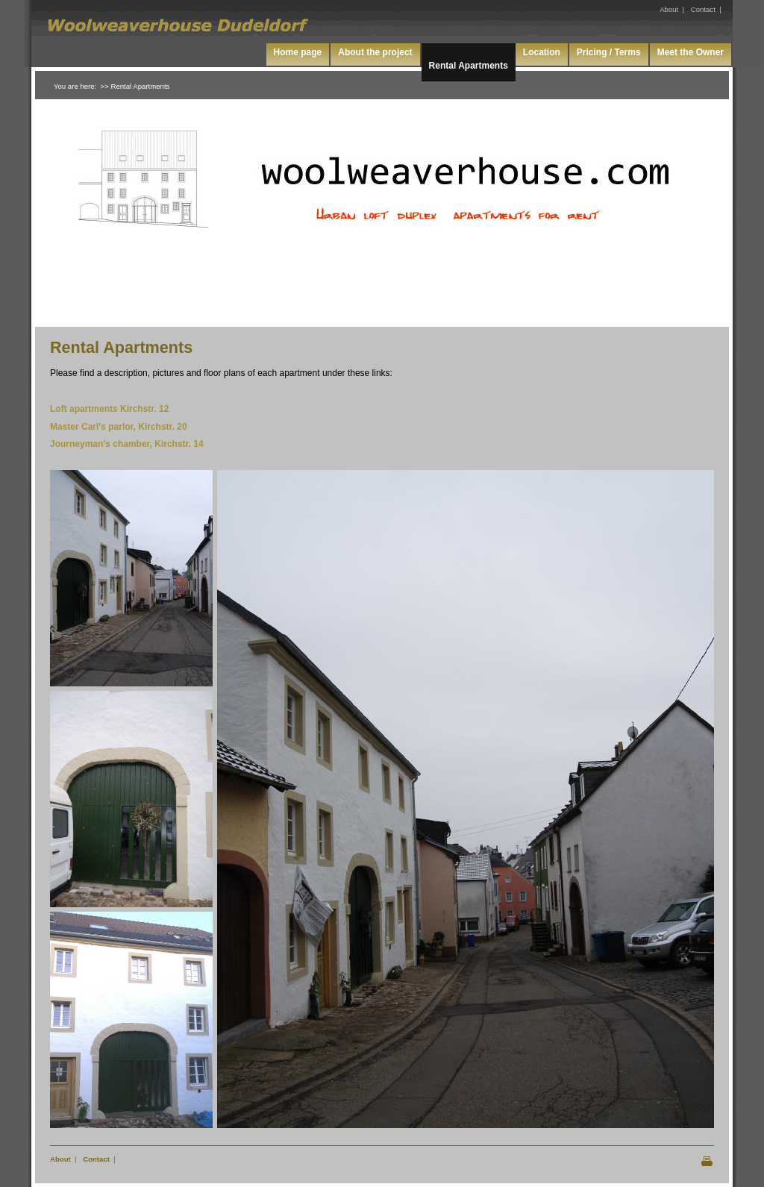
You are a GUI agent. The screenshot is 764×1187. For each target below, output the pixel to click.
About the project (375, 52)
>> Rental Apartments (135, 86)
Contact (96, 1159)
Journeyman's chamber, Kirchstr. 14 (127, 444)
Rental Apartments (468, 65)
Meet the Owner (690, 52)
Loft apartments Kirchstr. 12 (109, 409)
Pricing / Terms (609, 52)
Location (541, 52)
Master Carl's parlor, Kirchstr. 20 (118, 427)
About (60, 1159)
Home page (298, 52)
